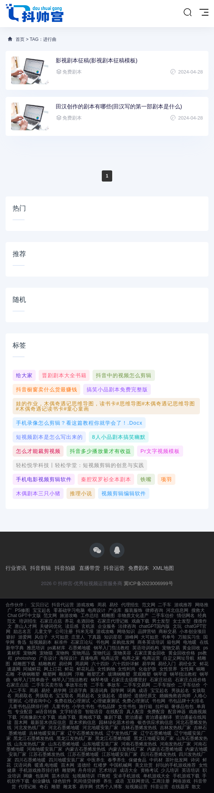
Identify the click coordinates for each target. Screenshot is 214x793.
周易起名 (85, 695)
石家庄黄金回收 (149, 653)
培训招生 (28, 621)
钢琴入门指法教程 (111, 647)
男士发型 (161, 621)
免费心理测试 (135, 701)
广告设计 (48, 658)
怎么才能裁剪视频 (38, 451)
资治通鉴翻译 (158, 717)
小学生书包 (83, 706)
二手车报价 (164, 685)
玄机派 (88, 626)
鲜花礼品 (85, 669)
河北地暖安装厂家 (100, 727)
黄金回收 (191, 647)
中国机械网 (121, 765)
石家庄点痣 (51, 621)
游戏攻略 (85, 604)
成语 (143, 690)
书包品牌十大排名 (186, 701)
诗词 (195, 760)
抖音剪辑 (40, 568)
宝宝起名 (42, 610)
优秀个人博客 (108, 786)
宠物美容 (122, 653)
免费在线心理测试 (72, 701)
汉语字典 (78, 690)
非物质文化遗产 (133, 615)
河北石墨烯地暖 (64, 727)
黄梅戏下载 (90, 717)
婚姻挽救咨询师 (175, 695)
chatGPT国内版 (154, 626)
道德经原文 (145, 695)
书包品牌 (106, 706)
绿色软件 (62, 781)
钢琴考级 (99, 679)
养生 (107, 781)
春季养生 (117, 760)
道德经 (125, 695)
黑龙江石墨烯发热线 (33, 738)
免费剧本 (138, 568)
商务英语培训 (150, 642)
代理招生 (130, 604)
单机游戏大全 (156, 776)
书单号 (168, 637)
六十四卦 (100, 663)
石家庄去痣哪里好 (129, 679)
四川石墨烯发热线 (158, 754)
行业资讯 (16, 568)
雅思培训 (36, 647)
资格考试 (149, 770)
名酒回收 (85, 621)
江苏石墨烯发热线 (47, 754)
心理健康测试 (106, 701)
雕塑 (55, 786)
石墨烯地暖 (79, 647)
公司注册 (64, 631)
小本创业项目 (192, 631)
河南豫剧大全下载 (37, 717)
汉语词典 (23, 765)
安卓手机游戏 (126, 776)
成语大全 (128, 770)
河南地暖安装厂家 (44, 749)
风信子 (41, 637)
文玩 (177, 626)
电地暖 (190, 642)
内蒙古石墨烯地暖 (165, 749)
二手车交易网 (136, 685)
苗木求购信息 (82, 722)
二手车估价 (163, 615)
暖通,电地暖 (46, 765)
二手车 (164, 604)
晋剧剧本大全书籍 (64, 375)
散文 (196, 786)
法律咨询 (127, 626)
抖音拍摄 (65, 568)
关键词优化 (51, 626)
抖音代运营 (63, 604)
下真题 (94, 637)
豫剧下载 (113, 717)
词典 (131, 690)
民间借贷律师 (87, 781)
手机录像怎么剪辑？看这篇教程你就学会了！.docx (79, 423)
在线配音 (115, 711)
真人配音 (135, 711)
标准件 (61, 642)
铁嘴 (146, 479)
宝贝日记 (40, 604)
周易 (101, 604)
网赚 (27, 776)
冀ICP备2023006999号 (148, 583)
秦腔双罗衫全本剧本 (106, 479)
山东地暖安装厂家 (100, 744)
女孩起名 (106, 695)
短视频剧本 (40, 642)
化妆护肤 (147, 669)
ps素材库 (57, 647)
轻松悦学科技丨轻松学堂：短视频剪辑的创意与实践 (80, 465)
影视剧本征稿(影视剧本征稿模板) (96, 60)
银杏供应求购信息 (155, 722)
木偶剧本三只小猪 (38, 493)
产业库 (114, 610)
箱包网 (173, 642)
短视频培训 (83, 776)
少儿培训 (170, 770)
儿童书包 (60, 706)
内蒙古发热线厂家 (126, 749)
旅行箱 (145, 706)
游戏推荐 (183, 604)
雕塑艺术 (96, 674)
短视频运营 (136, 786)
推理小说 (81, 493)
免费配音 (156, 711)
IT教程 (104, 776)
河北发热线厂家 (29, 727)
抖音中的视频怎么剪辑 (124, 375)
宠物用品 (81, 653)
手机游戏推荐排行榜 (39, 770)
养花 (69, 621)
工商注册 (161, 781)
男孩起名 (180, 690)
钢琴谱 (160, 674)
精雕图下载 (24, 663)
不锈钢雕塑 (28, 674)
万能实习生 (189, 637)
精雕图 (108, 615)
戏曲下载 (140, 621)
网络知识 (126, 631)
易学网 (148, 663)
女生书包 (127, 706)
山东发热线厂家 (29, 744)
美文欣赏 (144, 765)
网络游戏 (182, 781)
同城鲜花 (32, 669)
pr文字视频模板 (160, 451)
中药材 (156, 760)
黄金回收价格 (181, 653)
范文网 (148, 604)
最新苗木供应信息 (48, 722)
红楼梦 (100, 765)
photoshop (25, 658)
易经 (113, 604)
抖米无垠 (85, 631)
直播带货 (89, 568)
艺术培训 (108, 770)
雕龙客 (70, 786)
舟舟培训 (87, 770)
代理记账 (27, 786)
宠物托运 (102, 653)
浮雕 (79, 674)
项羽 (166, 479)
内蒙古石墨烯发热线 (85, 749)
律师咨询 (154, 610)
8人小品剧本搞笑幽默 (119, 437)
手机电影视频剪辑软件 (44, 479)
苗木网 (20, 722)
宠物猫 (46, 653)
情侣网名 (186, 615)
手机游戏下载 (186, 776)
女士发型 (182, 621)
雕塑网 (49, 674)
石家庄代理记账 (113, 621)
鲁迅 (21, 642)
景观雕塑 (142, 674)
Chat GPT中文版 (23, 615)
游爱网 (25, 637)
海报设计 (68, 658)
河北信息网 (177, 610)
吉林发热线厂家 (175, 727)
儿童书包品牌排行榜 (29, 706)
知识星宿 (113, 637)
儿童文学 (43, 631)
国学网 (117, 690)
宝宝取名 (65, 695)
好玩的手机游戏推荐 (176, 765)
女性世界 (168, 669)
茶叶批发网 (176, 760)
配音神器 (177, 711)
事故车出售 (76, 685)
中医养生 (96, 760)
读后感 (71, 626)
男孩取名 (44, 695)
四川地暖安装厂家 (66, 760)
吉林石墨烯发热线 (139, 727)
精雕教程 (47, 663)
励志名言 (22, 631)
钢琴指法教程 (183, 674)
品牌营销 (147, 631)
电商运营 (110, 658)
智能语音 (94, 711)
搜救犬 (198, 610)
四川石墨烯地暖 (30, 760)
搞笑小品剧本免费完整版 (117, 389)
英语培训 (191, 770)
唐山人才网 (25, 626)
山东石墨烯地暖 (64, 744)
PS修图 (22, 610)
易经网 (65, 663)
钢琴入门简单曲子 (31, 679)
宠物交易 (171, 647)
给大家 (24, 375)
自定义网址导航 (178, 658)
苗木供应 (60, 776)
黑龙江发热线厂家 (74, 738)
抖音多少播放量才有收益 (100, 451)
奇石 (43, 786)
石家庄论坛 (82, 642)
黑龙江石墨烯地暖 (113, 738)
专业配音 (24, 711)
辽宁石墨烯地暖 (156, 733)
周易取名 (23, 695)
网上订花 (53, 669)
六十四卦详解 (125, 663)
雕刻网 (65, 674)
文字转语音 (71, 711)
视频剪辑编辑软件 (123, 493)
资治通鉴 (134, 717)
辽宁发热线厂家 (121, 733)
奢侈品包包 (182, 706)
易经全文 (188, 663)
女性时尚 (127, 669)
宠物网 (29, 653)
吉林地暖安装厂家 (47, 733)
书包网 (102, 642)
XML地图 (163, 568)
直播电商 (89, 658)
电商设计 (97, 610)
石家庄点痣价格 (190, 679)
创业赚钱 (41, 781)
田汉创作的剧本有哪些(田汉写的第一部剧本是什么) (119, 106)
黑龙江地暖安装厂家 (154, 738)
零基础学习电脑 (69, 610)
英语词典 (99, 690)
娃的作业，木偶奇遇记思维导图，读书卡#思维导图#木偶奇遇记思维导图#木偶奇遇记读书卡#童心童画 (105, 406)
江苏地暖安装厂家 (119, 754)
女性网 (187, 669)
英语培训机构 (145, 647)
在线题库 (180, 786)
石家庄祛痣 (161, 679)
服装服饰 (133, 610)
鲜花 (69, 669)
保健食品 (137, 760)
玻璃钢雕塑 (119, 674)
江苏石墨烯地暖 (83, 754)
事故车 (113, 685)
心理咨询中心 (38, 701)
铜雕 (200, 669)
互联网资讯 (138, 781)
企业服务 (107, 626)
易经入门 (167, 663)
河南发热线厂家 (175, 744)
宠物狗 (62, 653)
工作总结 (89, 615)
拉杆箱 (162, 706)
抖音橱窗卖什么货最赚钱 (46, 389)
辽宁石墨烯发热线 (85, 733)
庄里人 (78, 637)
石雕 (10, 674)
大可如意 (60, 637)
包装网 (42, 776)
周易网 (81, 663)
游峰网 (131, 637)
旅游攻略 (69, 615)
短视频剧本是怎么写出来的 (49, 437)
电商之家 (131, 658)
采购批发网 (123, 642)
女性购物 (106, 669)
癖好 (10, 637)
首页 (20, 39)
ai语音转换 (46, 711)
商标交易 (167, 631)
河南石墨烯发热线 (139, 744)
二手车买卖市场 (47, 685)
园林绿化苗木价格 (116, 722)
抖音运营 (114, 568)
